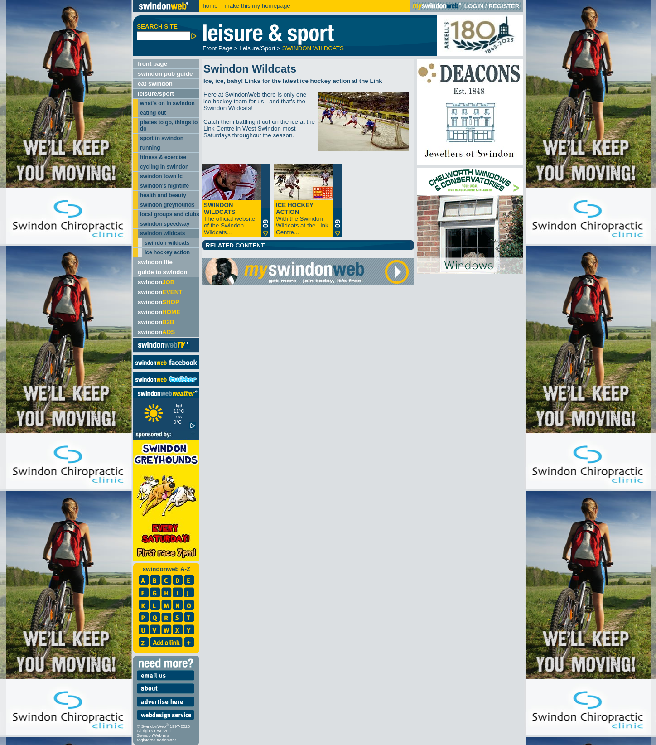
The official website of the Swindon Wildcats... (229, 219)
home (210, 5)
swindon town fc (161, 176)
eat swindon (155, 83)
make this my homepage (256, 5)
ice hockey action (167, 252)
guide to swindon (163, 272)
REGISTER (503, 6)
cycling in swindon (164, 167)
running (150, 148)
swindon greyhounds (167, 205)
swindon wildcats (162, 233)
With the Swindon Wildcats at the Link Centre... (302, 219)
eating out (153, 113)
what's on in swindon (167, 103)
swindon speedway (164, 224)
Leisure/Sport (257, 48)
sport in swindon (161, 138)
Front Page (217, 48)
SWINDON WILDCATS (313, 48)
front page (152, 63)
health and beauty (163, 195)
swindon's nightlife (164, 186)
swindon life (155, 262)
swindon (156, 282)
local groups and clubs (169, 214)
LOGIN (473, 6)
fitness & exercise (163, 157)
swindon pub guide (165, 73)
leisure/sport (156, 93)
